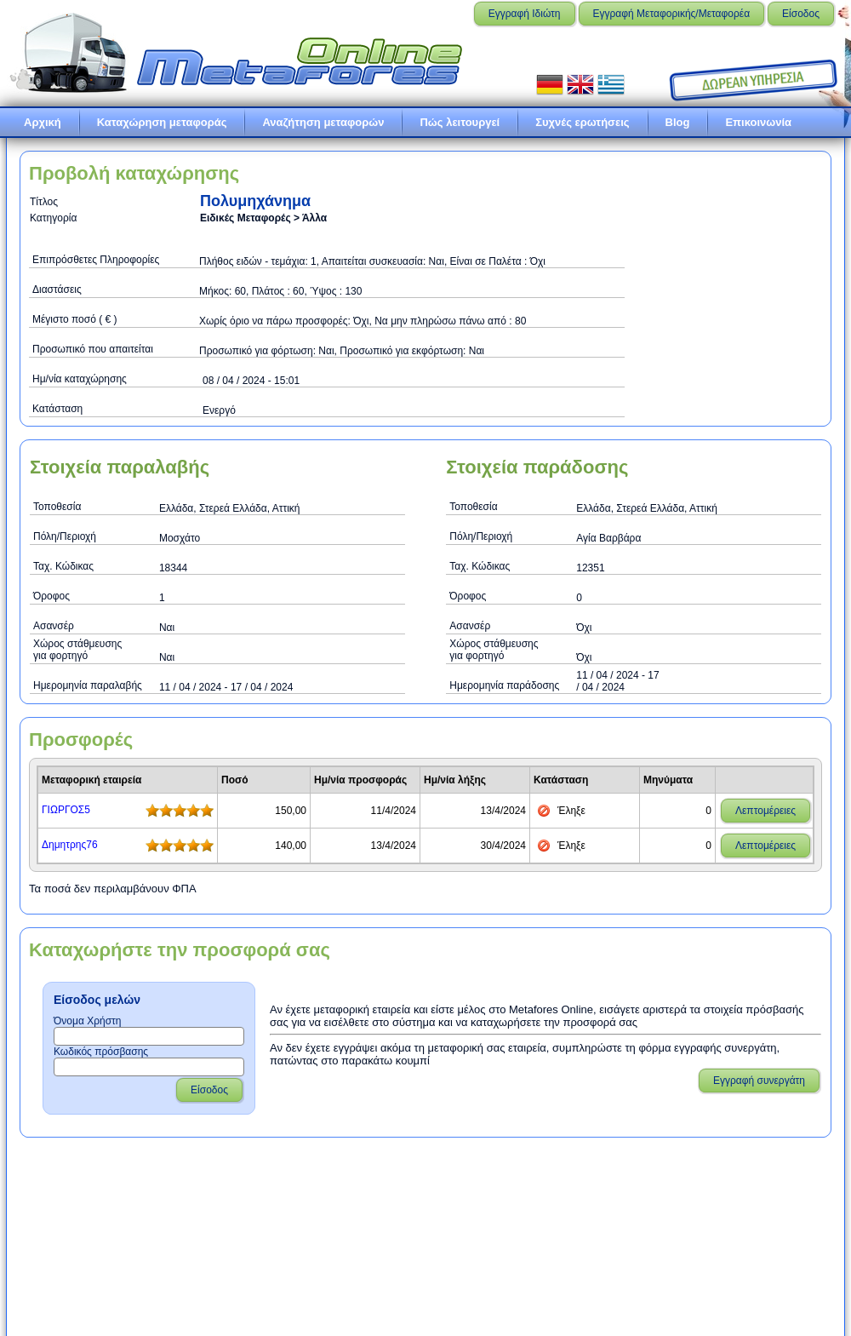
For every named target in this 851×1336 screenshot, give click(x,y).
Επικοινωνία (758, 122)
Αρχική (42, 122)
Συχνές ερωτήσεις (582, 122)
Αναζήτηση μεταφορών (323, 122)
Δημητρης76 (70, 845)
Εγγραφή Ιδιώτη (524, 14)
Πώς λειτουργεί (460, 122)
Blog (677, 122)
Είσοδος (801, 14)
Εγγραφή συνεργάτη (759, 1081)
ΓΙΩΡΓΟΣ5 (66, 810)
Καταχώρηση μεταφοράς (162, 122)
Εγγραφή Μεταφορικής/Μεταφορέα (672, 14)
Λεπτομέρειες (765, 811)
